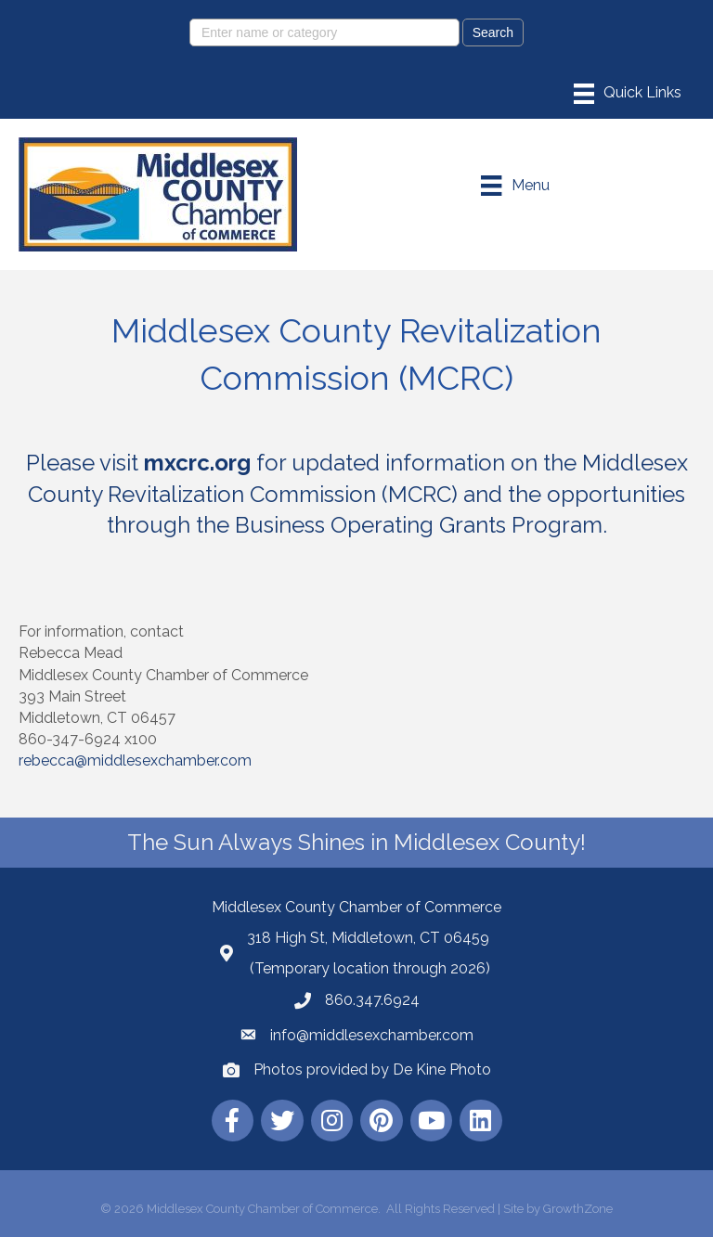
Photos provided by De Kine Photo (372, 1069)
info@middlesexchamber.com (371, 1035)
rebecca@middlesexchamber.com (135, 760)
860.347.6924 (372, 1000)
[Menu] (627, 93)
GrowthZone (578, 1209)
